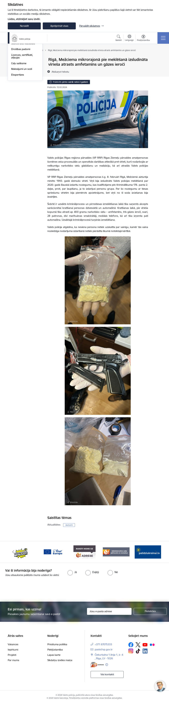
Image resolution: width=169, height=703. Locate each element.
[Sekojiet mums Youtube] (145, 645)
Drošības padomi (20, 88)
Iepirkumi (13, 649)
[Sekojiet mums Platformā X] (137, 644)
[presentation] (84, 589)
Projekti (12, 654)
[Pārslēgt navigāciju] (163, 38)
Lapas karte (53, 654)
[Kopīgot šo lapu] (156, 66)
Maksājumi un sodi (21, 108)
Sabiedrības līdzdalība (23, 82)
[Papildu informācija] (106, 664)
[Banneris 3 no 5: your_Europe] (52, 551)
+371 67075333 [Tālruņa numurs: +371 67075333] (103, 644)
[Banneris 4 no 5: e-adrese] (84, 551)
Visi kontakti (107, 674)
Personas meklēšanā (22, 71)
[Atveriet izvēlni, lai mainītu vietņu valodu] (129, 38)
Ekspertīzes (17, 114)
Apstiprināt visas (59, 25)
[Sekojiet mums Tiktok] (137, 651)
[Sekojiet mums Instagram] (130, 651)
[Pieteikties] (150, 611)
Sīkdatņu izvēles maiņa (59, 660)
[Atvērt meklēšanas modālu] (118, 38)
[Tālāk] (156, 552)
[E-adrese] (97, 664)
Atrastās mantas (20, 65)
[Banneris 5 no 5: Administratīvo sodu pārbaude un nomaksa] (116, 551)
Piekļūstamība (55, 649)
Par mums (13, 660)
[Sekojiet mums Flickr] (152, 645)
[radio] (72, 572)
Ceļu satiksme (18, 102)
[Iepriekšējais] (13, 552)
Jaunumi (16, 59)
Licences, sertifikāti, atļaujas (22, 95)
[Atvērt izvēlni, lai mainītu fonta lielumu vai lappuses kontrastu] (143, 38)
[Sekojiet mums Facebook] (130, 644)
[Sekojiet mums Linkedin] (145, 651)
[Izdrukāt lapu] (156, 58)
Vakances (13, 644)
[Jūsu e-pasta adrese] (109, 611)
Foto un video (19, 77)
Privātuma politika (57, 644)
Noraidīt (24, 25)
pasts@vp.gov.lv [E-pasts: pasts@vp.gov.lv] (103, 649)
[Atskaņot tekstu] (60, 72)
